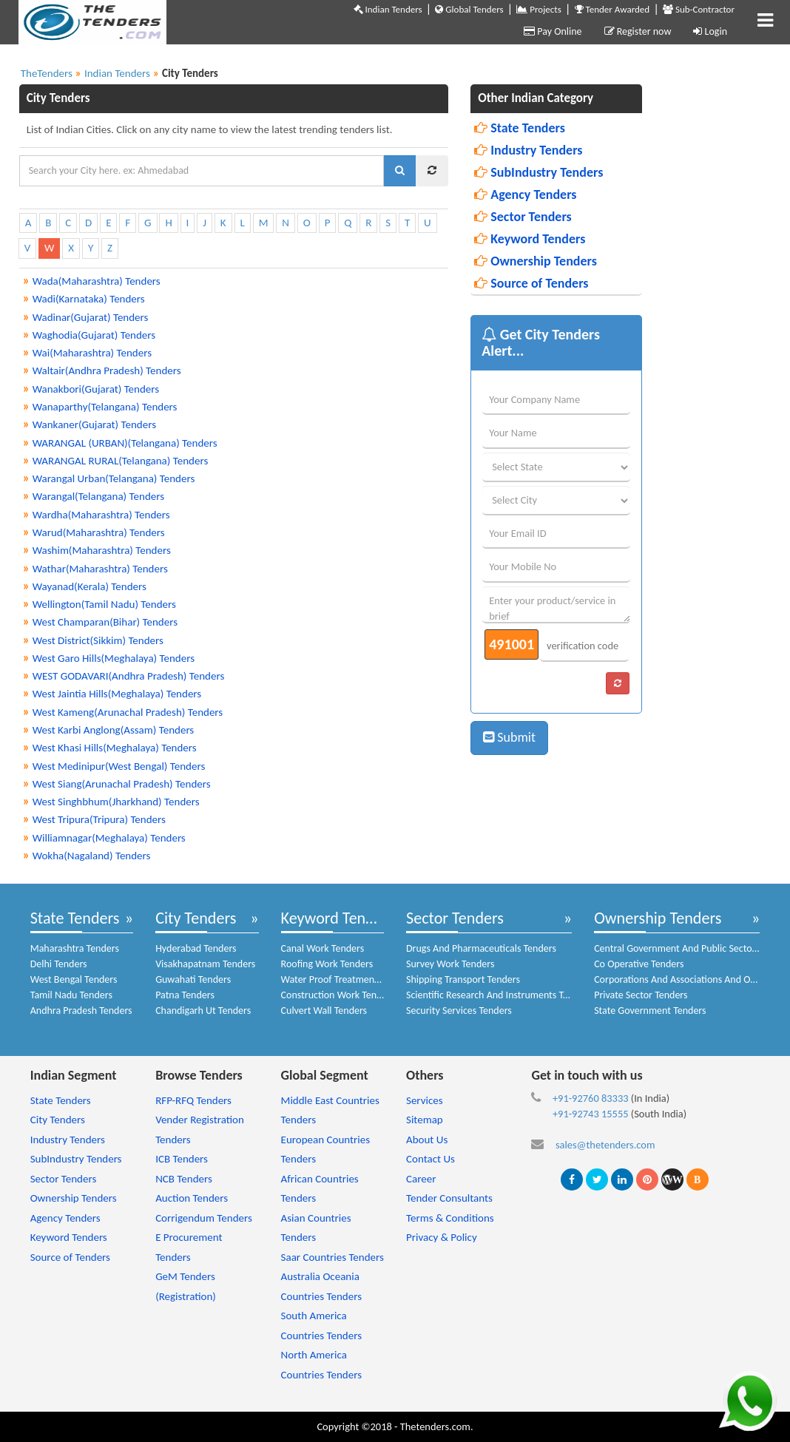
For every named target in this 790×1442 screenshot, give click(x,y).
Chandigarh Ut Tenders (203, 1010)
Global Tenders (469, 9)
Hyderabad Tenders (195, 948)
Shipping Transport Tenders (463, 979)
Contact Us (430, 1158)
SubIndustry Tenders (538, 172)
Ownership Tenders (535, 261)
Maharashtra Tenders (74, 948)
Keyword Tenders (529, 239)
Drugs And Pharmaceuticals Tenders (481, 948)
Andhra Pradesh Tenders (81, 1010)
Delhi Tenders (58, 964)
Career (421, 1178)
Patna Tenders (185, 995)
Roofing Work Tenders (327, 964)
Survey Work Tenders (450, 964)
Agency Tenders (525, 194)
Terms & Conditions (450, 1218)
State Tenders (519, 128)
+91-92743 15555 (591, 1113)
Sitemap (424, 1119)
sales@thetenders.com (605, 1144)
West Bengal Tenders (74, 979)
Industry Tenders (528, 150)
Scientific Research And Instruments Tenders (499, 995)
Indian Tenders (388, 9)
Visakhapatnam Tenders (205, 964)
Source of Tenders (531, 283)
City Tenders (195, 918)
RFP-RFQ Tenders (193, 1100)
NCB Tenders (183, 1178)
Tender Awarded (612, 9)
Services (424, 1100)
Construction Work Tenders (338, 995)
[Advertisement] (723, 306)
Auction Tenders (191, 1198)
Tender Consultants (449, 1198)
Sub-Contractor (699, 9)
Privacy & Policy (441, 1237)
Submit (509, 737)
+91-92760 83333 (591, 1098)
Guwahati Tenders (193, 979)
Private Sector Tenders (640, 995)
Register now (638, 31)
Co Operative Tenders (638, 964)
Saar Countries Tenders (332, 1257)
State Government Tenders (650, 1010)
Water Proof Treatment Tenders (347, 979)
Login (710, 31)
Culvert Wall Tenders (324, 1010)
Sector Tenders (523, 217)
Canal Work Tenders (323, 948)
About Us (427, 1139)
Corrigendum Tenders (203, 1218)
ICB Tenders (181, 1158)
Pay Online (552, 31)
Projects (538, 9)
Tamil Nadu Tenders (71, 995)
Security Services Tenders (459, 1010)
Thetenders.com (435, 1426)
